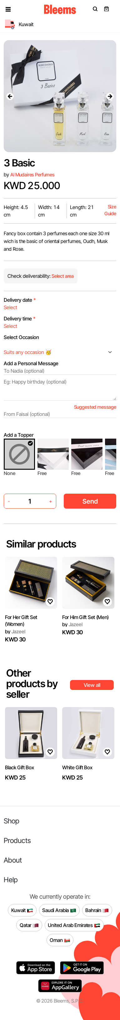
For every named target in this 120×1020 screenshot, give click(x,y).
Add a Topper (18, 435)
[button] (8, 9)
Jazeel (15, 631)
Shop (11, 821)
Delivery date (20, 300)
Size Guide (110, 210)
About (13, 860)
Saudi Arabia (59, 910)
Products (17, 840)
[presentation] (10, 96)
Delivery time (20, 318)
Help (11, 879)
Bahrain (97, 910)
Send (90, 501)
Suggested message (95, 407)
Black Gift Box (19, 767)
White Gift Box (77, 767)
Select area (62, 276)
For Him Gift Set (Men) (85, 617)
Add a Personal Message (31, 363)
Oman (60, 940)
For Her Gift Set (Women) (21, 620)
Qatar (29, 925)
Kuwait (22, 910)
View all (92, 685)
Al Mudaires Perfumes (32, 175)
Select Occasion (21, 337)
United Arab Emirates (74, 925)
